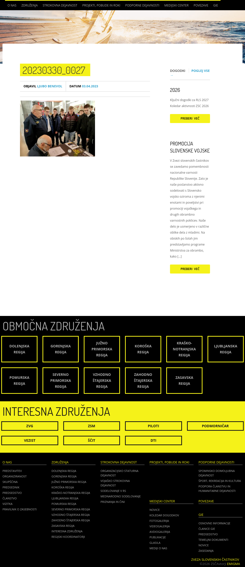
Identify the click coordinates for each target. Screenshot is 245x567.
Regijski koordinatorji (68, 537)
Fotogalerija (159, 521)
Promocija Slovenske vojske (190, 147)
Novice (155, 510)
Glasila (155, 543)
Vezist (30, 440)
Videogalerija (160, 526)
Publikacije (158, 537)
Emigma (233, 564)
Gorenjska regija (64, 476)
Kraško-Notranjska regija (71, 493)
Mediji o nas (158, 548)
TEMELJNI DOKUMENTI (213, 540)
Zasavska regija (63, 526)
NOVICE (203, 545)
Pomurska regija (64, 504)
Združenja (30, 5)
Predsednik (11, 487)
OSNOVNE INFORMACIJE (214, 523)
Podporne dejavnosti (142, 5)
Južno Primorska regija (69, 482)
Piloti (153, 426)
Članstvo (9, 498)
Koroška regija (63, 487)
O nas (12, 5)
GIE (215, 5)
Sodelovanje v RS (113, 491)
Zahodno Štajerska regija (71, 520)
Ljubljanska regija (65, 498)
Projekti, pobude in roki (101, 5)
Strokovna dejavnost (60, 5)
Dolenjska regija (64, 471)
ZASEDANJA (206, 551)
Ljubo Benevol (43, 86)
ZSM (91, 426)
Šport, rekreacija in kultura (219, 481)
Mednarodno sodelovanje (120, 496)
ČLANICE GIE (206, 529)
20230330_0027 (53, 70)
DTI (153, 440)
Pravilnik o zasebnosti (19, 509)
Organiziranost (14, 476)
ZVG (29, 426)
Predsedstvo (12, 493)
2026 (175, 90)
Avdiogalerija (160, 532)
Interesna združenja (67, 531)
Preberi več (190, 118)
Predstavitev (12, 471)
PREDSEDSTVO (208, 534)
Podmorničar (215, 426)
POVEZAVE (201, 5)
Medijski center (176, 5)
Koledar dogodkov (164, 515)
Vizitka (7, 504)
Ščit (91, 440)
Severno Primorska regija (71, 509)
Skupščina (10, 482)
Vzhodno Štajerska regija (71, 515)
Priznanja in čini (112, 502)
